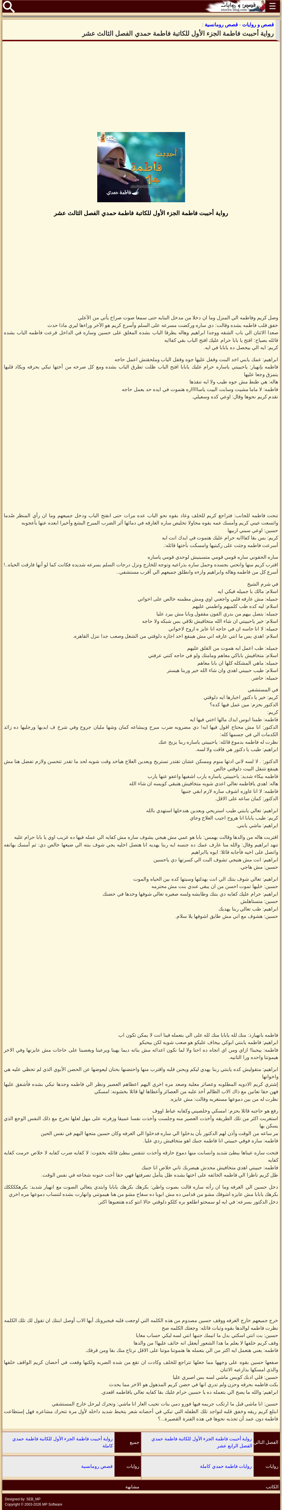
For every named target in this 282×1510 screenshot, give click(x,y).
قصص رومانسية (97, 1466)
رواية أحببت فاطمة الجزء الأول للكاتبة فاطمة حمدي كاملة (62, 1442)
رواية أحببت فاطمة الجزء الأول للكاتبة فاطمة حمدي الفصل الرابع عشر (201, 1442)
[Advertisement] (141, 87)
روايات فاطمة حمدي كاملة (226, 1466)
